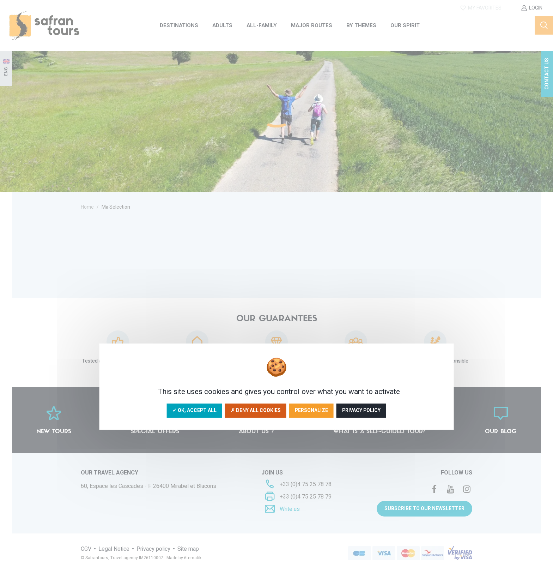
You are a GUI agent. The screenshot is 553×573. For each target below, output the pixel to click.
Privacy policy (361, 410)
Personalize (311, 410)
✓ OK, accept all (194, 410)
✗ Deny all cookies (256, 410)
